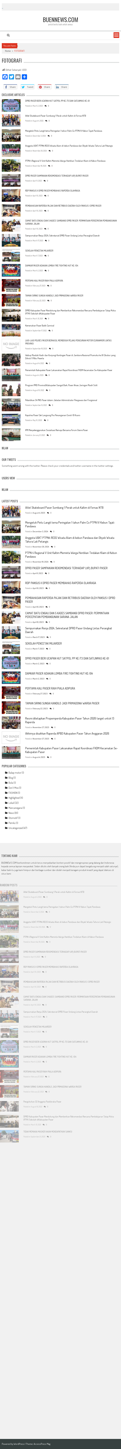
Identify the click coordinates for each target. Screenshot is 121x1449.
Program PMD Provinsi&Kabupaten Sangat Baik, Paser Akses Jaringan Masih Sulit (61, 385)
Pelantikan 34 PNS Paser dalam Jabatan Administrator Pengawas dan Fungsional (61, 400)
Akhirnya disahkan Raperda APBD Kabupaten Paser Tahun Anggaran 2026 (67, 733)
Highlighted (14, 797)
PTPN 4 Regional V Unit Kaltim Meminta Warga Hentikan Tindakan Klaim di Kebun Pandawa (65, 160)
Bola (11, 782)
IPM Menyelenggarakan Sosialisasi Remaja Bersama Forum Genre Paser (56, 430)
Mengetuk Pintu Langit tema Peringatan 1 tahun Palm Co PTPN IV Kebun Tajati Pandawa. (64, 130)
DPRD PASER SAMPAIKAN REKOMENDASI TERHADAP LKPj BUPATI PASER (56, 175)
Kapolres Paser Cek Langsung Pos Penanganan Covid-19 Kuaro (52, 415)
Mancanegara (15, 807)
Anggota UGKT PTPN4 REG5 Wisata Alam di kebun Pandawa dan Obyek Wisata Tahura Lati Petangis (69, 145)
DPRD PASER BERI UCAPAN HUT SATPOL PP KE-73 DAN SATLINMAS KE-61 (57, 100)
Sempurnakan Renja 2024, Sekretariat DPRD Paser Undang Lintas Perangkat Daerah (62, 235)
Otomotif (13, 818)
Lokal (11, 802)
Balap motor (15, 772)
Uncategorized (16, 828)
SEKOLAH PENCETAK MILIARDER (39, 250)
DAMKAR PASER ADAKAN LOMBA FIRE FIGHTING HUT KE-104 (51, 265)
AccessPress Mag (42, 1443)
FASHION (13, 792)
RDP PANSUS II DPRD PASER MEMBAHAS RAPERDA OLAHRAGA (52, 190)
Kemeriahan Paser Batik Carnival (39, 325)
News (11, 812)
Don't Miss (13, 787)
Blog (11, 777)
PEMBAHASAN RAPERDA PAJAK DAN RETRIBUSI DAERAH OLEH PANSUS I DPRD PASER (63, 205)
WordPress (19, 1443)
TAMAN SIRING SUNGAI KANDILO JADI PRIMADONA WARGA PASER (54, 295)
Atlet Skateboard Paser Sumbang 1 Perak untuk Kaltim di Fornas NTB (55, 115)
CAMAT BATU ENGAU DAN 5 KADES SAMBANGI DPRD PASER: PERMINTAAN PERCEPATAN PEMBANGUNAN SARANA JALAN (67, 615)
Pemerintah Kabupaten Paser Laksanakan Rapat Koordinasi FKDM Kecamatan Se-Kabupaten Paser (68, 370)
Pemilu (12, 823)
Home (8, 50)
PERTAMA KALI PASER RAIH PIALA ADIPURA (44, 280)
